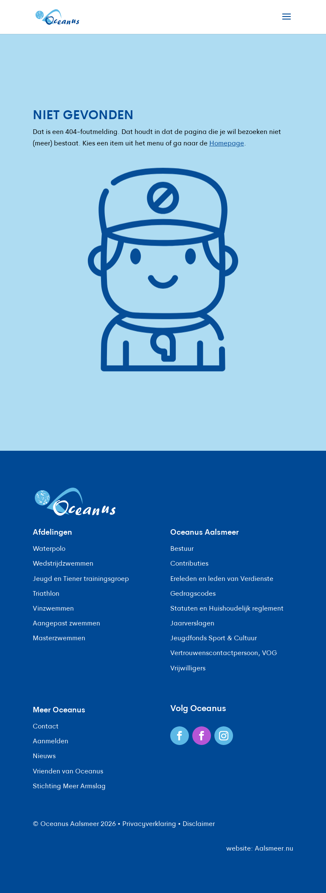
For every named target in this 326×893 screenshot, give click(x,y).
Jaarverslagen (192, 623)
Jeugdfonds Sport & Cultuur (213, 638)
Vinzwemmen (53, 609)
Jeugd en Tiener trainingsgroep (81, 579)
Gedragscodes (193, 594)
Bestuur (182, 549)
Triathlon (46, 594)
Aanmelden (50, 741)
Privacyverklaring (149, 824)
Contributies (189, 564)
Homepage (226, 143)
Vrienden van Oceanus (68, 771)
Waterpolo (49, 549)
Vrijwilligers (187, 668)
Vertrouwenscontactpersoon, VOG (223, 653)
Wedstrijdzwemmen (63, 564)
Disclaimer (199, 824)
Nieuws (44, 756)
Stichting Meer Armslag (69, 786)
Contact (46, 726)
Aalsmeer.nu (274, 849)
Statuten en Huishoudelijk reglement (227, 609)
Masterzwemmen (59, 638)
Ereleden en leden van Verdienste (221, 579)
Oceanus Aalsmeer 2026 (78, 824)
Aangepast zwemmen (66, 623)
